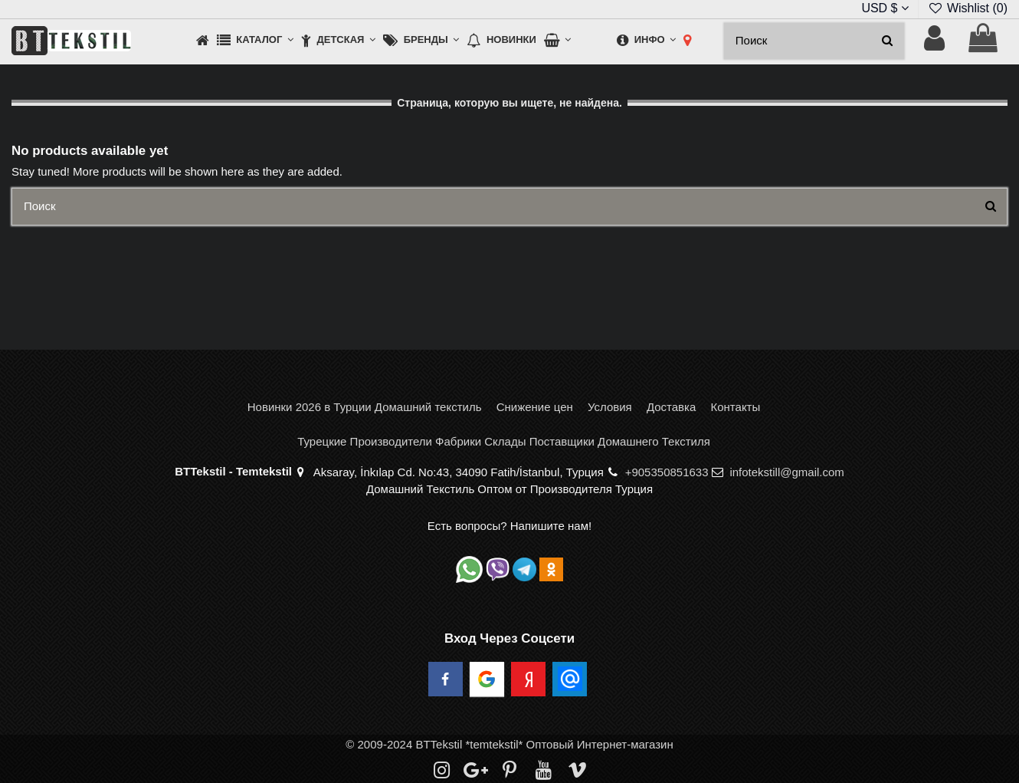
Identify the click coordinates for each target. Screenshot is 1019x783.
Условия (610, 406)
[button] (255, 41)
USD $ (885, 8)
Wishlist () (968, 8)
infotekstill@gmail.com (786, 472)
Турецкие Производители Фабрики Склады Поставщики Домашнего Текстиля (503, 441)
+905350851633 (667, 472)
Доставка (671, 406)
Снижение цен (534, 406)
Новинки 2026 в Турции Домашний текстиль (364, 406)
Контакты (735, 406)
